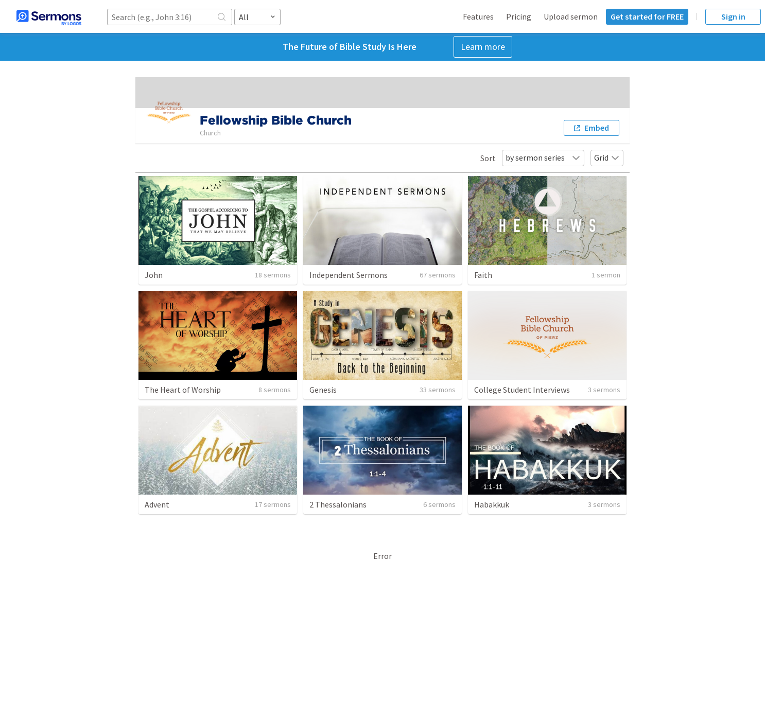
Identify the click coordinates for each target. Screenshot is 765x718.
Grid (607, 157)
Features (478, 16)
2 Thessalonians (338, 504)
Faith (483, 275)
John (154, 275)
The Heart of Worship (183, 389)
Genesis (323, 389)
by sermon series (543, 157)
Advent (157, 504)
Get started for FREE (647, 16)
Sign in (733, 16)
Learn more (483, 46)
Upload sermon (571, 16)
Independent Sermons (348, 275)
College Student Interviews (522, 389)
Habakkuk (491, 504)
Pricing (518, 16)
